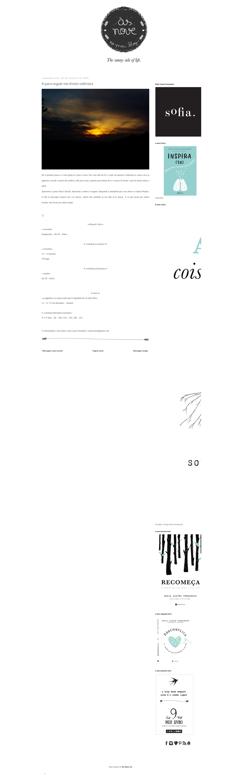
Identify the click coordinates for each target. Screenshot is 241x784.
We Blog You (127, 767)
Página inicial (98, 351)
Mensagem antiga (140, 351)
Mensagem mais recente (52, 351)
